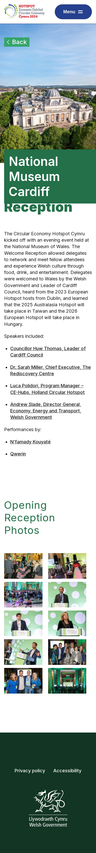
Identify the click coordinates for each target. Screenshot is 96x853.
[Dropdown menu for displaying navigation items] (73, 11)
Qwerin (18, 453)
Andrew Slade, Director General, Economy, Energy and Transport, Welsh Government (45, 411)
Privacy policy (30, 770)
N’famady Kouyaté (30, 441)
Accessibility (67, 770)
